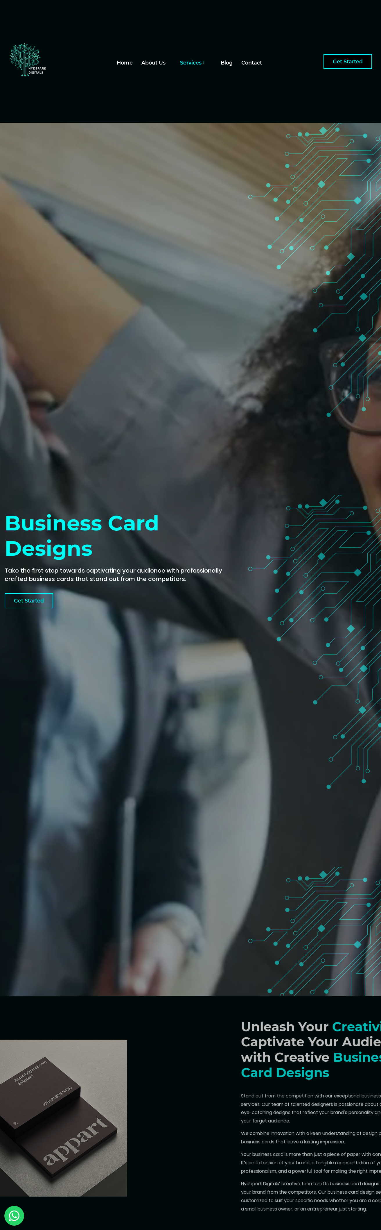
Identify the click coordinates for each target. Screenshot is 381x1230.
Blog (227, 63)
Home (125, 63)
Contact (251, 63)
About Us (153, 63)
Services (192, 63)
